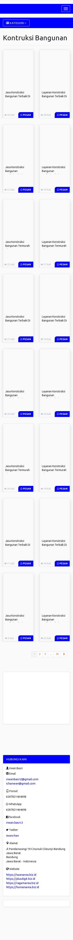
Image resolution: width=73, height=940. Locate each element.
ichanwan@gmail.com (20, 783)
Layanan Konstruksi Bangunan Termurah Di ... (54, 245)
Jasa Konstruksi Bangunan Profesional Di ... (15, 171)
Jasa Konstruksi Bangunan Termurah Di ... (17, 245)
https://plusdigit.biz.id (20, 878)
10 (57, 654)
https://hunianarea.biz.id (22, 887)
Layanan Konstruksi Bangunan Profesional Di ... (53, 171)
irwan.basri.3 (14, 822)
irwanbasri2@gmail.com (22, 779)
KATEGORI (16, 23)
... (51, 654)
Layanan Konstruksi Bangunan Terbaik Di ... (54, 96)
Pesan (25, 115)
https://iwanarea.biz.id (21, 874)
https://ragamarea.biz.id (22, 883)
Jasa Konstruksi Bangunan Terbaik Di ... (17, 96)
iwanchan (12, 835)
